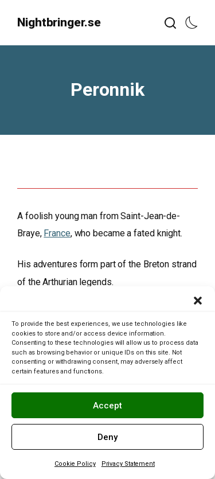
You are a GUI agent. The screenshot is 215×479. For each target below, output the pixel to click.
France (57, 233)
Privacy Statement (128, 464)
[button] (198, 300)
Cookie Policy (75, 464)
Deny (107, 437)
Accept (107, 405)
